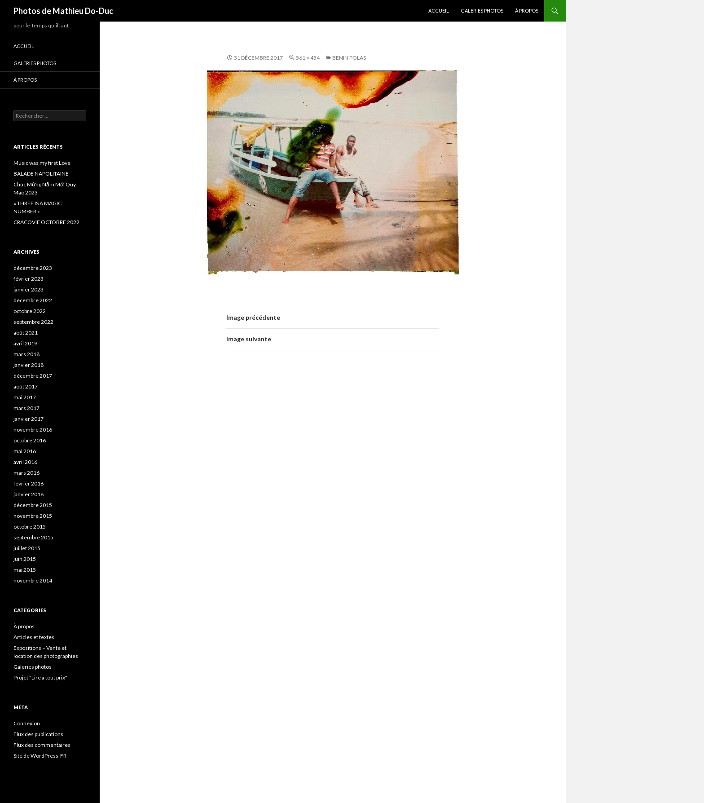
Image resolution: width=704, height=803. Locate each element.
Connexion (26, 723)
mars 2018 (26, 354)
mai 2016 (24, 451)
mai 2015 (24, 569)
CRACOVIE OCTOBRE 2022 (46, 222)
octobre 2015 (29, 526)
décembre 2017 (32, 375)
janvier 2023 (28, 289)
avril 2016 (25, 462)
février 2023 (28, 278)
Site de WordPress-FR (39, 755)
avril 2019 (25, 343)
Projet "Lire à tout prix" (40, 677)
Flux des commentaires (41, 744)
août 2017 (25, 386)
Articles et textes (33, 637)
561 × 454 (308, 57)
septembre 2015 (33, 537)
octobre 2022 (29, 311)
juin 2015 (24, 559)
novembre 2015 (32, 515)
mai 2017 (24, 397)
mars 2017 (26, 408)
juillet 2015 (26, 548)
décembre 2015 (32, 505)
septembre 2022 (33, 321)
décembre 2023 (32, 268)
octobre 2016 (29, 440)
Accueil (438, 10)
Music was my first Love (41, 162)
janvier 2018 (28, 365)
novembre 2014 (32, 580)
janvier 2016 (28, 494)
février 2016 (28, 483)
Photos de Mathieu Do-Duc (63, 11)
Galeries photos (482, 10)
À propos (526, 10)
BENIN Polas (349, 57)
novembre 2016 (32, 429)
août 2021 (25, 332)
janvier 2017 (28, 418)
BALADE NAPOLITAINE (41, 173)
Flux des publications (38, 734)
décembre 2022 (32, 300)
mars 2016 (26, 472)
